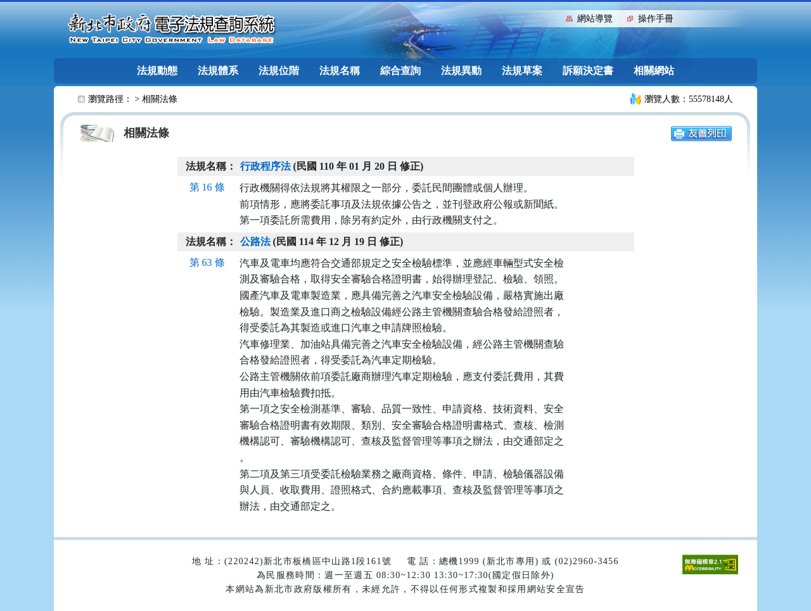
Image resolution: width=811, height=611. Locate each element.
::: (553, 17)
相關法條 (159, 99)
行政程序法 (265, 166)
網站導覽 (595, 18)
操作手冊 (656, 18)
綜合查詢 (400, 70)
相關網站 (654, 70)
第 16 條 (207, 187)
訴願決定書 (588, 70)
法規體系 (218, 70)
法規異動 (461, 70)
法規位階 (279, 70)
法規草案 (522, 70)
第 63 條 (207, 262)
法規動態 (157, 70)
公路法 (255, 241)
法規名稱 (339, 70)
